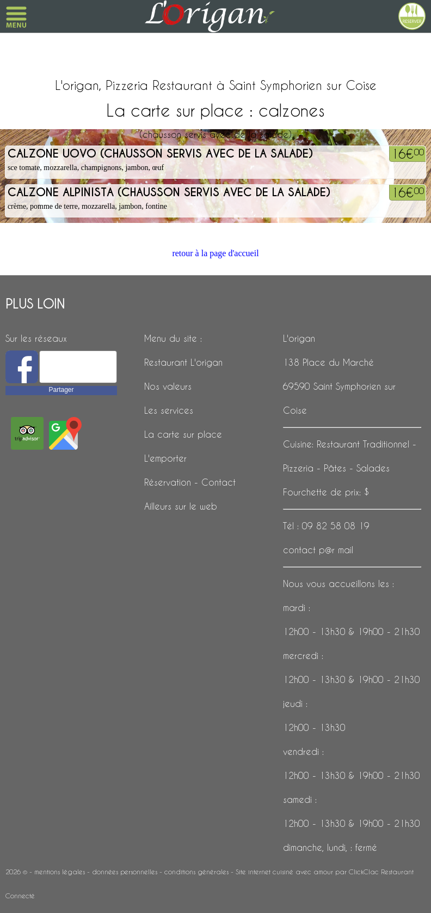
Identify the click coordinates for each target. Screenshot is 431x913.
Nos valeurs (168, 386)
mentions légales (59, 871)
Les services (168, 410)
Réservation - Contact (190, 482)
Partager (60, 390)
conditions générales (196, 871)
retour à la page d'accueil (215, 253)
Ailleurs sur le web (180, 506)
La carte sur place (183, 434)
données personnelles (124, 871)
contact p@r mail (318, 550)
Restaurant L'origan (183, 362)
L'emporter (165, 458)
